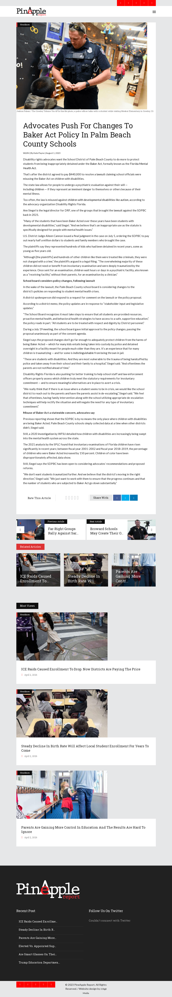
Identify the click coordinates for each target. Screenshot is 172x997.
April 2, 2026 (30, 674)
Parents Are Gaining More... (37, 938)
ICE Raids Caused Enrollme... (38, 921)
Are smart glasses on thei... (38, 954)
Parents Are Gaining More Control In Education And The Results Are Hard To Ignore (83, 829)
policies (38, 291)
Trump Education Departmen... (39, 962)
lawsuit (100, 174)
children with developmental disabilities (91, 199)
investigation (46, 433)
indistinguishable (83, 353)
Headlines (25, 24)
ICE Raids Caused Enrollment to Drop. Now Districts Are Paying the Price (80, 669)
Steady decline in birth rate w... (84, 578)
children (39, 189)
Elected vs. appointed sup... (37, 946)
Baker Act (96, 163)
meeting (48, 329)
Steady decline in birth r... (37, 929)
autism (124, 199)
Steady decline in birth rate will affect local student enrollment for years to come (85, 748)
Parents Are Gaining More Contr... (128, 576)
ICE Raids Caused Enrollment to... (35, 578)
